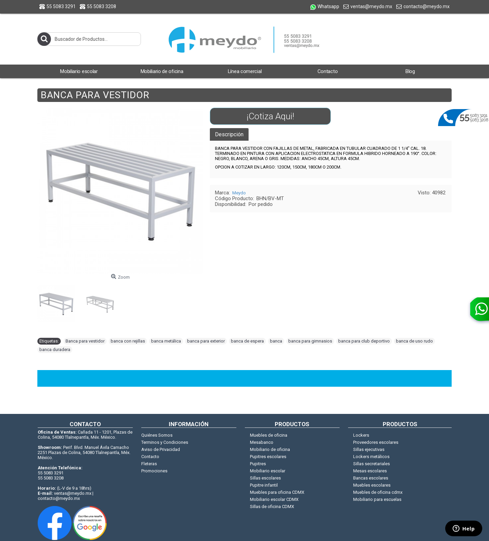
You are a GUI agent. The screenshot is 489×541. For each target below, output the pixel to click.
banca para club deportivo (364, 341)
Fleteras (149, 463)
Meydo (239, 192)
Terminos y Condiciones (164, 442)
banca (276, 341)
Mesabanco (261, 442)
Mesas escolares (370, 470)
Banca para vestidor (85, 341)
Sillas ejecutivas (368, 449)
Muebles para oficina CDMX (277, 492)
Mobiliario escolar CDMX (274, 499)
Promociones (154, 470)
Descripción (229, 134)
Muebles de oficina (268, 435)
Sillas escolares (265, 478)
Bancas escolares (370, 478)
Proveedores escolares (375, 442)
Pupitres (258, 463)
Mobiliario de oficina (270, 449)
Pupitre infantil (264, 485)
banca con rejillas (128, 341)
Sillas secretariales (371, 463)
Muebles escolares (372, 485)
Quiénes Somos (157, 435)
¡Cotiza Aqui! (270, 116)
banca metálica (166, 341)
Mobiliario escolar (267, 470)
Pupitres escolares (268, 456)
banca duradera (54, 349)
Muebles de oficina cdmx (377, 492)
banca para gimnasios (310, 341)
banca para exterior (206, 341)
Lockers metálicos (371, 456)
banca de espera (247, 341)
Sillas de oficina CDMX (272, 506)
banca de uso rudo (414, 341)
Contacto (150, 456)
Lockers (361, 435)
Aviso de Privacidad (160, 449)
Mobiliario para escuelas (377, 499)
